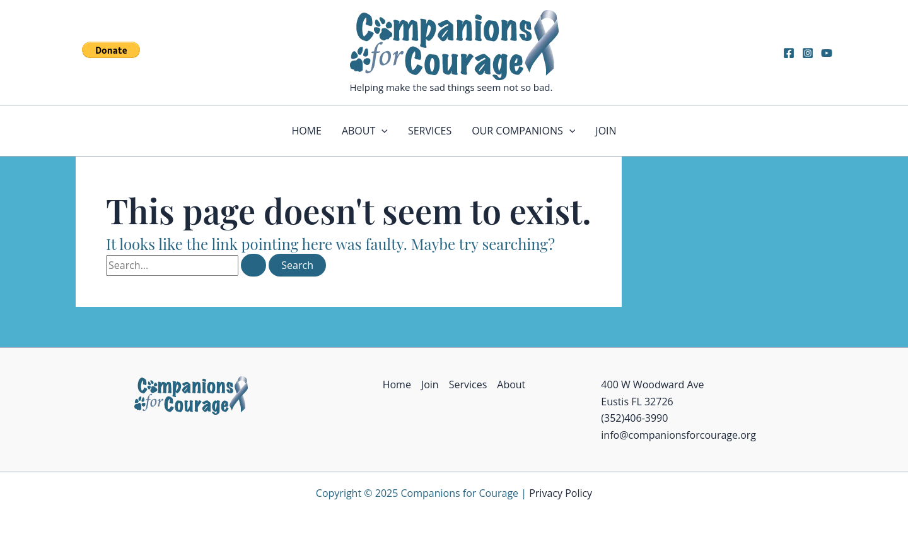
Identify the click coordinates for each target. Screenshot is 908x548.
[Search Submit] (253, 265)
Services (429, 131)
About (365, 130)
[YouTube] (826, 53)
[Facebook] (788, 53)
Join (605, 131)
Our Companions (523, 130)
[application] (381, 130)
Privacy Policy (560, 493)
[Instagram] (807, 53)
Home (306, 131)
